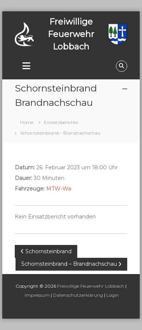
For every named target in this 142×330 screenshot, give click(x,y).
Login (112, 295)
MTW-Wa (58, 188)
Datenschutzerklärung (78, 295)
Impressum (37, 295)
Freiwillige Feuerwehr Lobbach (90, 286)
